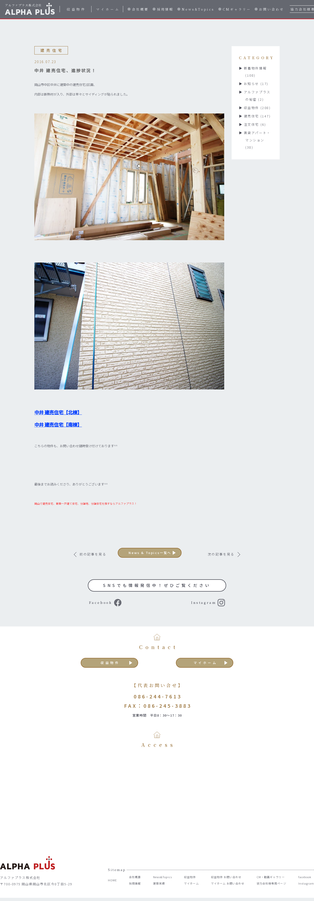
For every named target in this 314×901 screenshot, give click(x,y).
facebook (305, 883)
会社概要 (140, 9)
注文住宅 (255, 124)
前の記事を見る (92, 554)
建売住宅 (257, 116)
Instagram (191, 604)
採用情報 (165, 9)
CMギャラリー (237, 9)
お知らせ (256, 83)
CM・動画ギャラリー (270, 883)
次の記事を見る (221, 554)
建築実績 (156, 889)
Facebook (107, 604)
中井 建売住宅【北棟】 (58, 412)
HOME (113, 886)
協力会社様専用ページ (271, 889)
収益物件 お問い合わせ (224, 883)
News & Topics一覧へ (157, 554)
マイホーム (108, 9)
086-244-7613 (158, 702)
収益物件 (76, 9)
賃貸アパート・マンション (257, 140)
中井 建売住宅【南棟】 (58, 424)
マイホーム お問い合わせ (226, 889)
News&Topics (198, 9)
